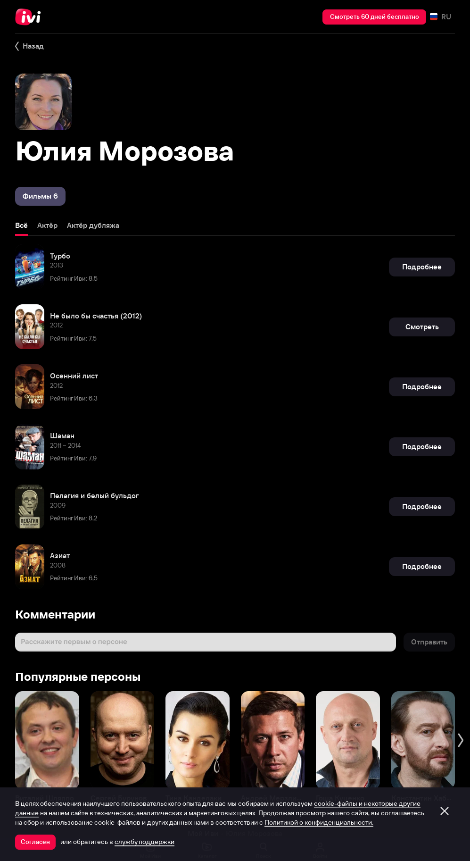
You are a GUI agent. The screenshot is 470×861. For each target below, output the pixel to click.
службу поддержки (144, 841)
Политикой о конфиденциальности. (318, 822)
